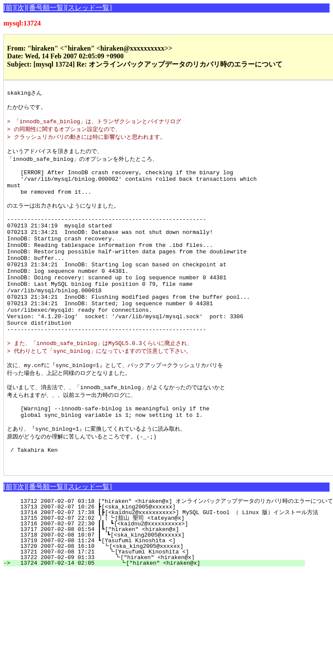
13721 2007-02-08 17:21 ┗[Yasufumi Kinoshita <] (158, 609)
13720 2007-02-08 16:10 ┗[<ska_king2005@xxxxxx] (159, 604)
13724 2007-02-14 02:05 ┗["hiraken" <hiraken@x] (157, 620)
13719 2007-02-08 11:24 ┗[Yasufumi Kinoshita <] (160, 598)
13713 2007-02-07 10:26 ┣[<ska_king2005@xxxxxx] (160, 564)
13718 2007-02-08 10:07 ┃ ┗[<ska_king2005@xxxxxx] (157, 592)
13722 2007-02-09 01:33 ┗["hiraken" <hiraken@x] (158, 615)
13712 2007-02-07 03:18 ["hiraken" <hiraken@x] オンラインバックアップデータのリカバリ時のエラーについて (173, 559)
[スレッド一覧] (89, 7)
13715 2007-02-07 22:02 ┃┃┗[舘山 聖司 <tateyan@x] (154, 575)
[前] (9, 7)
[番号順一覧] (46, 7)
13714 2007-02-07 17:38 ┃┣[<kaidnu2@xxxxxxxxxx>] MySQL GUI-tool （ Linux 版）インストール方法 (165, 570)
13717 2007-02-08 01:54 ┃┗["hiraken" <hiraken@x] (158, 587)
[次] (21, 7)
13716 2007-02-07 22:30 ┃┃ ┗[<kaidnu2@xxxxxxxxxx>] (156, 581)
